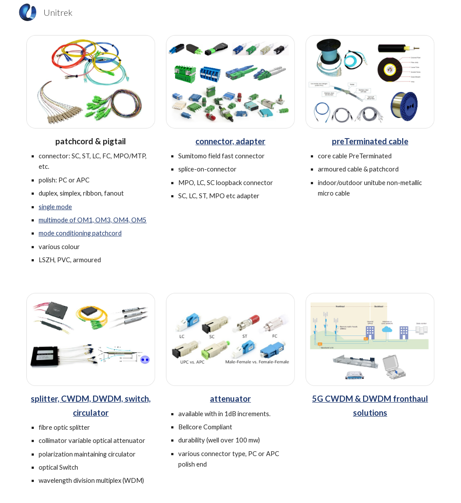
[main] (90, 200)
